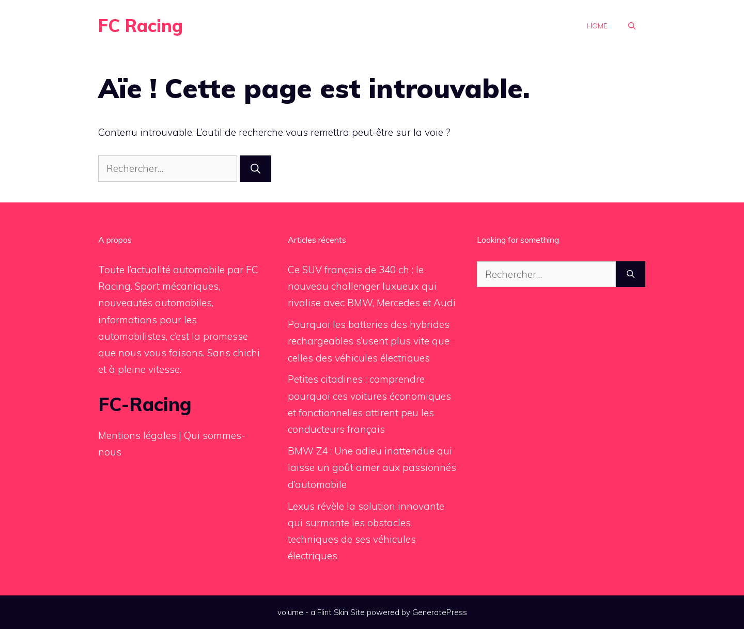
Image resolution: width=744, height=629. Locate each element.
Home (597, 25)
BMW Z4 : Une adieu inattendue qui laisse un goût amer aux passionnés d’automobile (372, 468)
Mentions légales (137, 435)
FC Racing (140, 25)
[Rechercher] (255, 168)
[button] (632, 25)
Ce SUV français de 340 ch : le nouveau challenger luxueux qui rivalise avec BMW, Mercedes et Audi (372, 286)
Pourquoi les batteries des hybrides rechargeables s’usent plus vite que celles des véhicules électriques (369, 341)
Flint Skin (332, 612)
